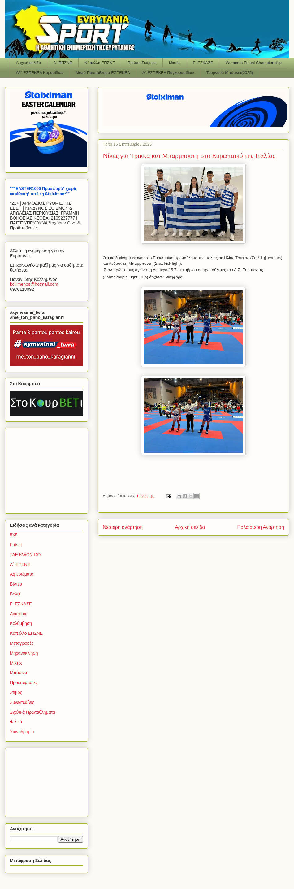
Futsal (16, 544)
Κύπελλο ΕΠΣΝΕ (99, 62)
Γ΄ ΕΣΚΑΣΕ (203, 62)
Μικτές (174, 62)
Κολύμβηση (21, 623)
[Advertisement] (48, 469)
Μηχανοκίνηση (24, 653)
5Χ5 (14, 534)
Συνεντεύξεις (22, 702)
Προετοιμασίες (23, 682)
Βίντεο (16, 584)
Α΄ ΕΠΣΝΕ (63, 62)
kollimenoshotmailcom (34, 284)
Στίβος (16, 692)
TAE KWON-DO (25, 554)
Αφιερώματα (21, 574)
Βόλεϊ (15, 593)
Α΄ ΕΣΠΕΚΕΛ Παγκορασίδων (168, 72)
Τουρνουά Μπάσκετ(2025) (229, 72)
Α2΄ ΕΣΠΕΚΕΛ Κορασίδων (39, 72)
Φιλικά (16, 721)
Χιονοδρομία (22, 731)
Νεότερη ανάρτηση (123, 527)
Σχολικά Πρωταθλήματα (32, 712)
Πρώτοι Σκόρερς (142, 62)
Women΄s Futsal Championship (254, 62)
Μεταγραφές (21, 643)
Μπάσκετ (19, 672)
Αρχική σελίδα (28, 62)
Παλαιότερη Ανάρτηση (260, 527)
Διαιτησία (19, 613)
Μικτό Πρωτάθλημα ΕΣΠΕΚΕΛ (103, 72)
